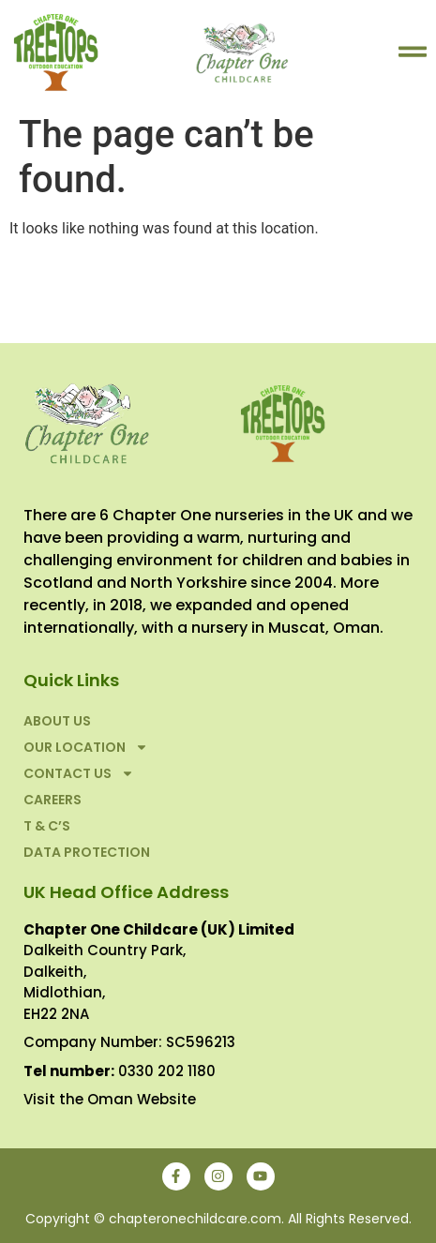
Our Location (85, 747)
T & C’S (46, 825)
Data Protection (86, 852)
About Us (57, 720)
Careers (52, 799)
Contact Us (78, 773)
